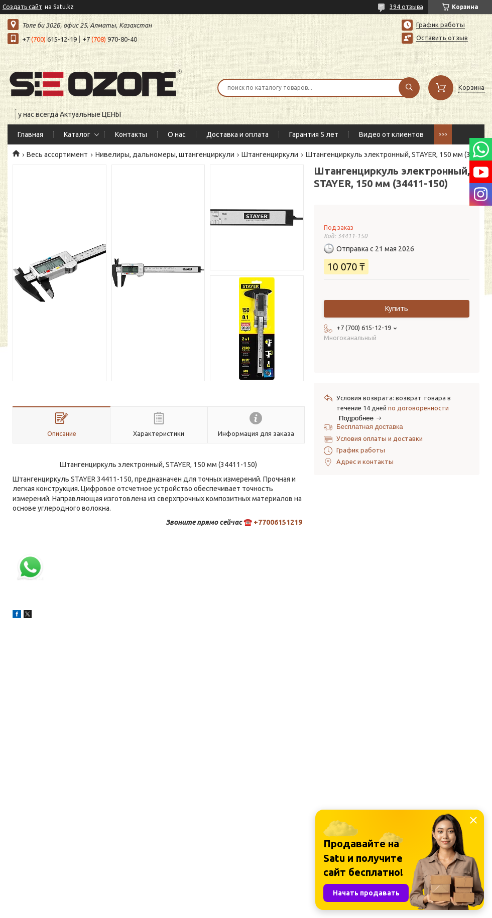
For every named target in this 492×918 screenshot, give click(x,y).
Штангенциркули (269, 154)
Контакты (131, 134)
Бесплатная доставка (369, 426)
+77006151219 (278, 522)
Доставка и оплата (237, 134)
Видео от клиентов (391, 134)
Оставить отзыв (442, 37)
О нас (177, 134)
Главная (30, 134)
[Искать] (409, 87)
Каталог (77, 134)
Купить (396, 308)
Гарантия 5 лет (313, 134)
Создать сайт (22, 7)
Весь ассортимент (57, 154)
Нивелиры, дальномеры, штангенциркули (164, 154)
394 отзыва (406, 7)
